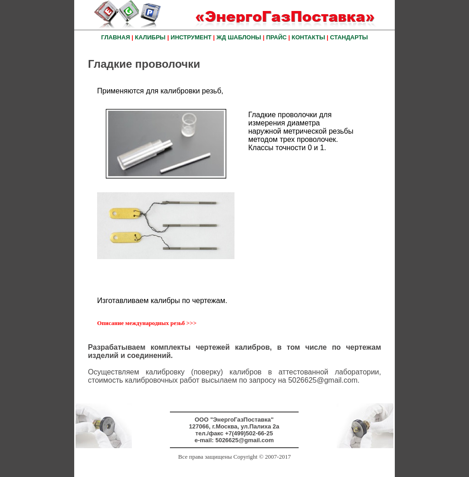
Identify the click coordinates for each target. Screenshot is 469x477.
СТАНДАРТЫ (349, 37)
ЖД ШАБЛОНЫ (239, 37)
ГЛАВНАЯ (115, 37)
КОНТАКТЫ (308, 37)
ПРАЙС (276, 37)
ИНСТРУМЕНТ (191, 37)
